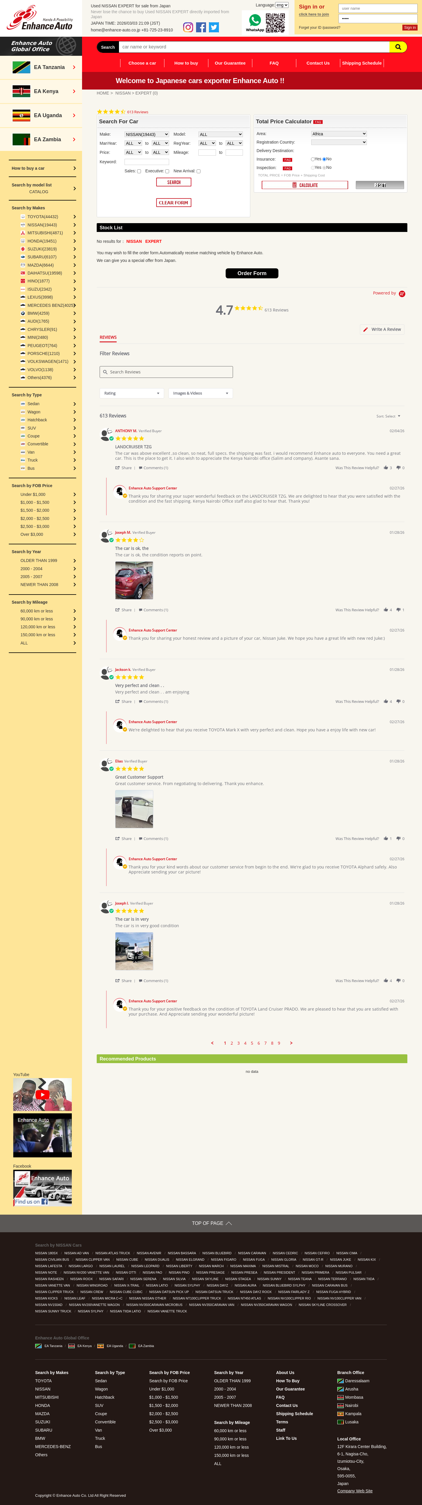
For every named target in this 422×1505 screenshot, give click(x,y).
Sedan (33, 403)
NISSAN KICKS (47, 1298)
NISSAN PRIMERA (316, 1272)
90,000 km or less (37, 619)
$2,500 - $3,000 (35, 526)
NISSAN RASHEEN (49, 1279)
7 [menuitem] (265, 1043)
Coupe (34, 436)
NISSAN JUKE (341, 1259)
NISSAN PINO (179, 1272)
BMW (40, 1438)
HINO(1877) (39, 281)
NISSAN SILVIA (174, 1279)
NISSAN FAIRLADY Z (294, 1292)
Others (41, 1454)
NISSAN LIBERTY (179, 1266)
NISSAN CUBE (127, 1259)
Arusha (347, 1389)
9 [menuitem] (279, 1043)
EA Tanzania (48, 1346)
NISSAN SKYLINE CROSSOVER (323, 1305)
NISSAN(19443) (42, 225)
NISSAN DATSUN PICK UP (169, 1292)
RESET (380, 185)
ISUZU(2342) (40, 289)
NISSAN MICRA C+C (107, 1298)
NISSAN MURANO (339, 1266)
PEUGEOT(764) (42, 345)
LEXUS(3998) (40, 297)
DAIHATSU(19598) (45, 273)
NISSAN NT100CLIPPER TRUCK (197, 1298)
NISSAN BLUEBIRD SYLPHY (284, 1285)
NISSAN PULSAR (349, 1272)
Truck (33, 460)
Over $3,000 (32, 534)
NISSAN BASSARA (182, 1253)
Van (31, 452)
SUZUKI (42, 1422)
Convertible (38, 444)
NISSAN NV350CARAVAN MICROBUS (154, 1305)
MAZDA (42, 1413)
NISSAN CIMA (347, 1253)
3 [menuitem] (238, 1043)
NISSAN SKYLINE (205, 1279)
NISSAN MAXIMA (243, 1266)
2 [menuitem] (232, 1043)
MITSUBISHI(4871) (45, 232)
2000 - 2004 (31, 568)
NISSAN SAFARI (112, 1279)
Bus (31, 468)
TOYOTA (43, 1380)
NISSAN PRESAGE (211, 1272)
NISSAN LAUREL (112, 1266)
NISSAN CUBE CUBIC (127, 1292)
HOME (103, 93)
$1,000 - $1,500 (35, 502)
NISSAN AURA (246, 1285)
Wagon (34, 412)
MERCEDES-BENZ (53, 1446)
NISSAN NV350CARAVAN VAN (212, 1305)
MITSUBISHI (47, 1397)
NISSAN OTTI (126, 1272)
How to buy (186, 62)
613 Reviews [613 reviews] (137, 112)
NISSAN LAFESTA (49, 1266)
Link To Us (286, 1438)
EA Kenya (80, 1346)
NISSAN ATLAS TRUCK (113, 1253)
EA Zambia (141, 1346)
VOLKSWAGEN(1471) (48, 361)
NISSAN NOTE (46, 1272)
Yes (318, 158)
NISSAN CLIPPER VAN (93, 1259)
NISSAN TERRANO (333, 1279)
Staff (280, 1430)
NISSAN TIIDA (364, 1279)
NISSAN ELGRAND (190, 1259)
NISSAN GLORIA (284, 1259)
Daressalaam (353, 1380)
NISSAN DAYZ (218, 1285)
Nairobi (347, 1405)
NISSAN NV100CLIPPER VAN (339, 1298)
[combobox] (132, 393)
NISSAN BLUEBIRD (217, 1253)
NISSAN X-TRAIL (127, 1285)
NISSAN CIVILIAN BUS (52, 1259)
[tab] (382, 329)
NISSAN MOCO (307, 1266)
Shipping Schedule (362, 62)
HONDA (42, 1405)
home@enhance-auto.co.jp (115, 30)
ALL (24, 643)
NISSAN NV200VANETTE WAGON (95, 1305)
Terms (282, 1422)
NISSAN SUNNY (269, 1279)
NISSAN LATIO (157, 1285)
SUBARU (43, 1430)
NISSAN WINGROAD (92, 1285)
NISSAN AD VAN (77, 1253)
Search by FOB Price (168, 1380)
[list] (259, 582)
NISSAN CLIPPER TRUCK (55, 1292)
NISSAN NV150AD (49, 1305)
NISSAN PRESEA (244, 1272)
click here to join (314, 14)
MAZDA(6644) (41, 265)
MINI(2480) (38, 337)
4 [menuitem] (245, 1043)
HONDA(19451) (42, 241)
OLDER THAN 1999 (39, 560)
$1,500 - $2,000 (35, 510)
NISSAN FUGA (254, 1259)
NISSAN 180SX (47, 1253)
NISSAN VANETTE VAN (53, 1285)
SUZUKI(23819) (42, 249)
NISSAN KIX (367, 1259)
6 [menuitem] (259, 1043)
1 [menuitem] (225, 1043)
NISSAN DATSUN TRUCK (214, 1292)
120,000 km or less (38, 626)
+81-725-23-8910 (157, 30)
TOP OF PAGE (207, 1223)
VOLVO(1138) (40, 369)
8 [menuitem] (272, 1043)
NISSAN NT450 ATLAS (245, 1298)
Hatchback (37, 420)
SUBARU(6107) (42, 257)
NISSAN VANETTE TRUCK (168, 1311)
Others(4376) (40, 377)
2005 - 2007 (31, 576)
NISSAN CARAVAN (252, 1253)
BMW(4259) (39, 313)
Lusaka (347, 1422)
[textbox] (403, 418)
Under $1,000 (33, 494)
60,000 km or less (37, 611)
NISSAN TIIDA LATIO (126, 1311)
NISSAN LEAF (75, 1298)
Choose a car (142, 62)
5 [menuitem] (252, 1043)
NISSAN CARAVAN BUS (330, 1285)
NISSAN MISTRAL (276, 1266)
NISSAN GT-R (313, 1259)
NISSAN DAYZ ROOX (256, 1292)
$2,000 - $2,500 (35, 518)
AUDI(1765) (38, 321)
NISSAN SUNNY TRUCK (53, 1311)
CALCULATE (305, 185)
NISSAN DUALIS (157, 1259)
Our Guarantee (230, 62)
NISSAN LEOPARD (145, 1266)
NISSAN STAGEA (238, 1279)
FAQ (274, 62)
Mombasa (350, 1397)
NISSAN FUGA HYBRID (334, 1292)
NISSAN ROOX (81, 1279)
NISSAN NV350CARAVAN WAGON (267, 1305)
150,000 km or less (38, 634)
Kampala (349, 1413)
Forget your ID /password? (319, 28)
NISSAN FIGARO (224, 1259)
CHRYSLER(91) (42, 329)
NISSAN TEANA (300, 1279)
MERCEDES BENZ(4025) (51, 305)
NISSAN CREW (92, 1292)
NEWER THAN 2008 (39, 584)
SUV (32, 428)
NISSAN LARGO (81, 1266)
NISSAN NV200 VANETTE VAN (87, 1272)
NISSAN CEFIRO (317, 1253)
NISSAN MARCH (211, 1266)
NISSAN (123, 93)
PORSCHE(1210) (44, 353)
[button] (126, 467)
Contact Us (318, 62)
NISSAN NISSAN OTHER (148, 1298)
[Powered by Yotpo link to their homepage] (390, 294)
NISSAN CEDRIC (286, 1253)
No (328, 158)
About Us (285, 1372)
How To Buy (288, 1380)
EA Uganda (110, 1346)
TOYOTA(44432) (43, 216)
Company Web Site (354, 1491)
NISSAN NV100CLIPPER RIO (290, 1298)
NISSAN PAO (153, 1272)
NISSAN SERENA (143, 1279)
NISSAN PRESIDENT (280, 1272)
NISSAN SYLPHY (188, 1285)
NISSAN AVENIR (149, 1253)
